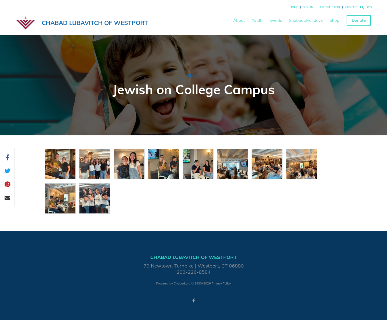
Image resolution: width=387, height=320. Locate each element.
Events (276, 20)
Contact (351, 7)
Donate (359, 20)
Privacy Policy (221, 283)
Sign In (308, 7)
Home (294, 7)
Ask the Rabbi (329, 7)
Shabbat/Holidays (306, 20)
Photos (193, 75)
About (239, 20)
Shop (334, 20)
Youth (257, 20)
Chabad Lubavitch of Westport (95, 23)
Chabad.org (182, 283)
